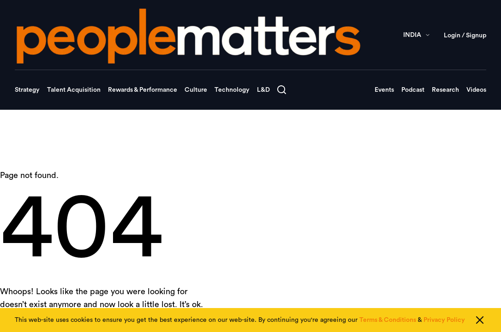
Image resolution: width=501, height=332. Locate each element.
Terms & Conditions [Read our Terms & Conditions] (387, 320)
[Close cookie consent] (479, 320)
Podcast (412, 90)
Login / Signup (465, 35)
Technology (232, 90)
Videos (476, 90)
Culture (196, 90)
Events (384, 90)
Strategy (27, 90)
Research (445, 90)
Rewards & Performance (142, 90)
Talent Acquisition (74, 90)
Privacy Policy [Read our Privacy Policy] (444, 320)
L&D (263, 90)
